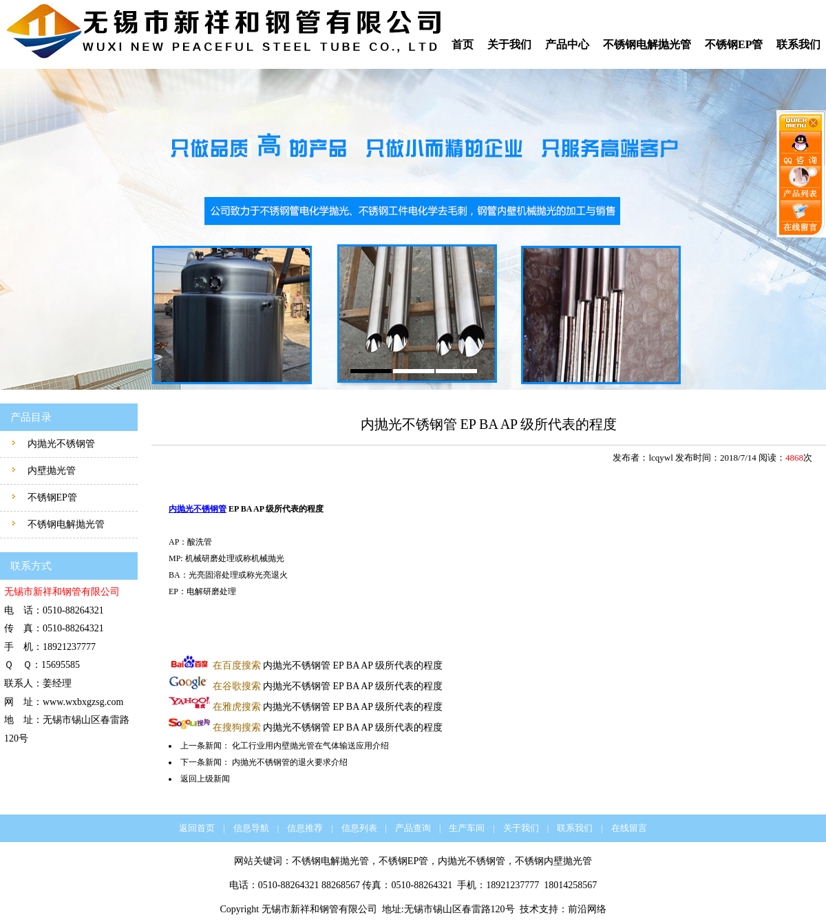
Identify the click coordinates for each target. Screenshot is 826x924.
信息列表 (359, 828)
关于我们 (509, 44)
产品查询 (413, 828)
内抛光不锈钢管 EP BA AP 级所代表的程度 (328, 665)
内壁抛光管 (50, 470)
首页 (463, 44)
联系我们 (798, 44)
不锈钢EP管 (734, 44)
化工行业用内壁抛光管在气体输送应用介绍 (310, 745)
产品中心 (567, 44)
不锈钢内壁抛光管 (553, 861)
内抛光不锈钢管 (60, 444)
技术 (529, 909)
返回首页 (197, 828)
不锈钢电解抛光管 (647, 44)
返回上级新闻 (205, 779)
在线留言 (629, 828)
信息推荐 (305, 828)
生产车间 (467, 828)
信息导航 (251, 828)
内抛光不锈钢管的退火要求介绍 (290, 762)
